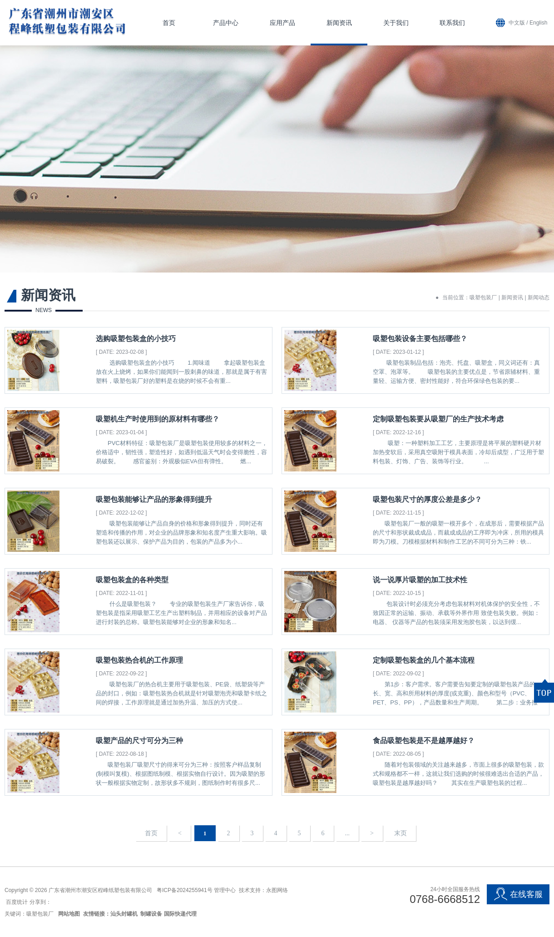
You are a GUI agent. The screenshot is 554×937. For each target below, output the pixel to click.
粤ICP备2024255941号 (185, 890)
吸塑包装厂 (483, 297)
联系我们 (452, 22)
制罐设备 (151, 914)
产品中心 (225, 22)
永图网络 (277, 890)
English (538, 23)
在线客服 (518, 894)
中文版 (517, 23)
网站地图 (69, 914)
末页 (400, 833)
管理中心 (225, 890)
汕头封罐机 (124, 914)
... (347, 833)
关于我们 (396, 22)
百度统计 (17, 902)
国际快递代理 (180, 914)
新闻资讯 (339, 22)
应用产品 (282, 22)
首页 (169, 22)
